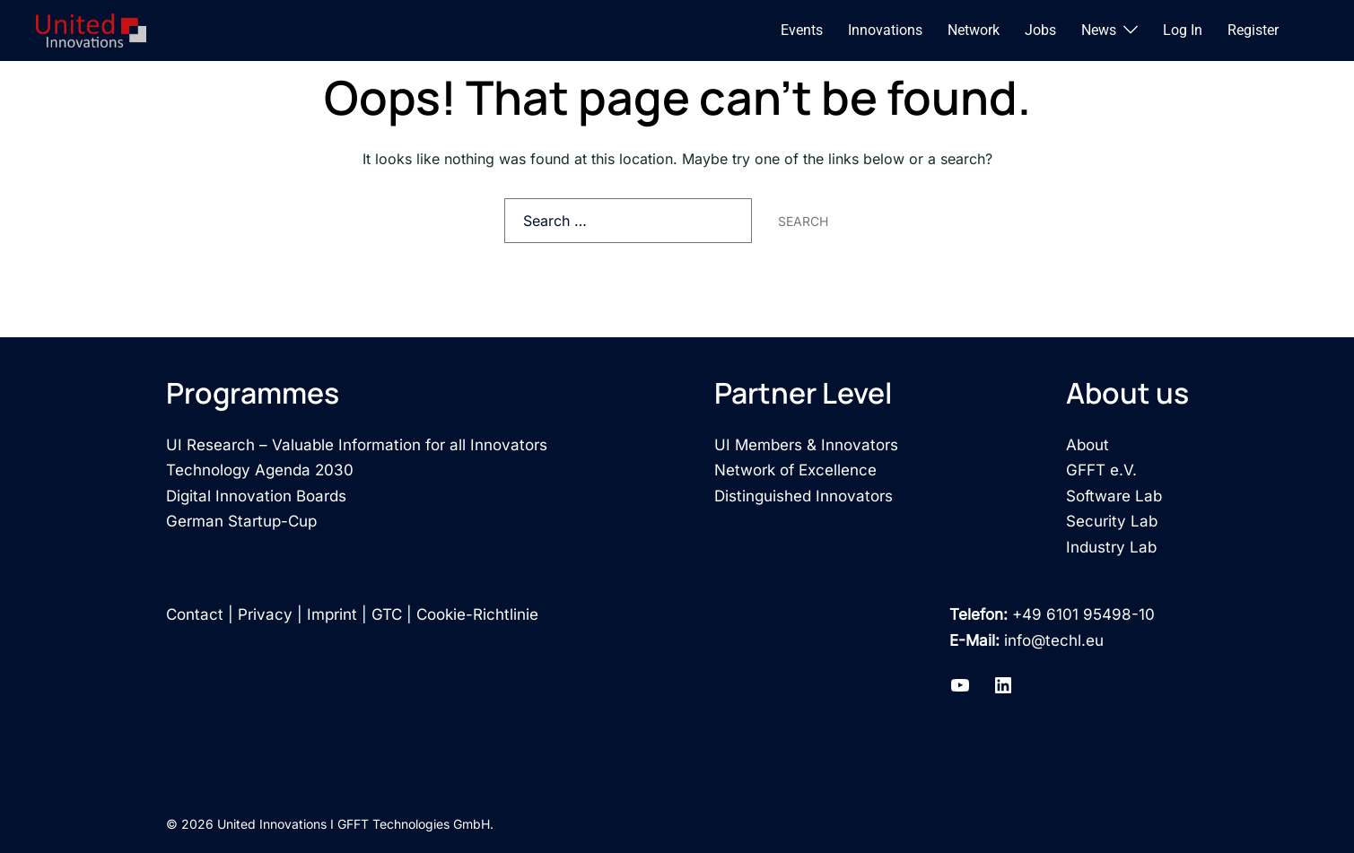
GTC (386, 614)
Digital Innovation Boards (256, 496)
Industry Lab (1111, 547)
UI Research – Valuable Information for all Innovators (356, 445)
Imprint (332, 614)
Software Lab (1114, 496)
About (1087, 445)
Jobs (1040, 30)
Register (1253, 30)
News (1098, 30)
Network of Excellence (795, 470)
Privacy (265, 614)
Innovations (885, 30)
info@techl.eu (1054, 640)
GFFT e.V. (1101, 470)
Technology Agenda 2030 (260, 470)
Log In (1182, 30)
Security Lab (1111, 521)
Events (802, 30)
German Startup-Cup (241, 521)
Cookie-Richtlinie (477, 614)
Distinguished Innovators (803, 496)
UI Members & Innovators (806, 445)
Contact (194, 614)
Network (974, 30)
